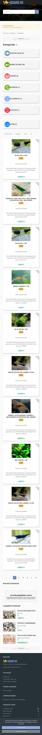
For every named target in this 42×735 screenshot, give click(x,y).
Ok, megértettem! (21, 727)
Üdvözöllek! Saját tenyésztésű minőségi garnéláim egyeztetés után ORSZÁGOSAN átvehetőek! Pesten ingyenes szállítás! (21, 474)
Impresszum (6, 676)
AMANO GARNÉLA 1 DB (21, 286)
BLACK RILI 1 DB (21, 243)
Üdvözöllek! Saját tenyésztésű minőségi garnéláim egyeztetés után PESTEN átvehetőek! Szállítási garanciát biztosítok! (21, 215)
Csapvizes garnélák (21, 164)
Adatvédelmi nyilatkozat (9, 679)
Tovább (31, 577)
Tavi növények (21, 625)
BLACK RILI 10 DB (21, 155)
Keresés (37, 12)
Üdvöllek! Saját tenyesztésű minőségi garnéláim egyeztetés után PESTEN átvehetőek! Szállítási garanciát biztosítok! (21, 561)
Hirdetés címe (8, 134)
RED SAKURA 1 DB (21, 460)
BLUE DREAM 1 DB (21, 329)
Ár (31, 134)
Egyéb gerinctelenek (23, 638)
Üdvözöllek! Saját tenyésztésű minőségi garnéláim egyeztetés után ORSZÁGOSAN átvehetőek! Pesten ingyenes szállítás (21, 344)
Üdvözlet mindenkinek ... (27, 623)
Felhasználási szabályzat (10, 681)
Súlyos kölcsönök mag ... (27, 635)
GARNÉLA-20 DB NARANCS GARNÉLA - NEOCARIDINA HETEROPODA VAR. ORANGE (21, 416)
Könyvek (19, 613)
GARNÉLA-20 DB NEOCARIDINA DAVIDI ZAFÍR (21, 546)
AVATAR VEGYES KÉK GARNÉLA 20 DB (21, 372)
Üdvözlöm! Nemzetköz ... (27, 611)
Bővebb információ (21, 731)
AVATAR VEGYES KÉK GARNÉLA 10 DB (21, 503)
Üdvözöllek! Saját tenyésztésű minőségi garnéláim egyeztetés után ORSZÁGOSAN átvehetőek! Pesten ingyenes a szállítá (21, 301)
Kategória (18, 134)
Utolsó (36, 577)
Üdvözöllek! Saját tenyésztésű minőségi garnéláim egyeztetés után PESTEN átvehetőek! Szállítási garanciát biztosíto (21, 170)
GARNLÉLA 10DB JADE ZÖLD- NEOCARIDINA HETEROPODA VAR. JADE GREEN (21, 199)
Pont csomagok (7, 690)
